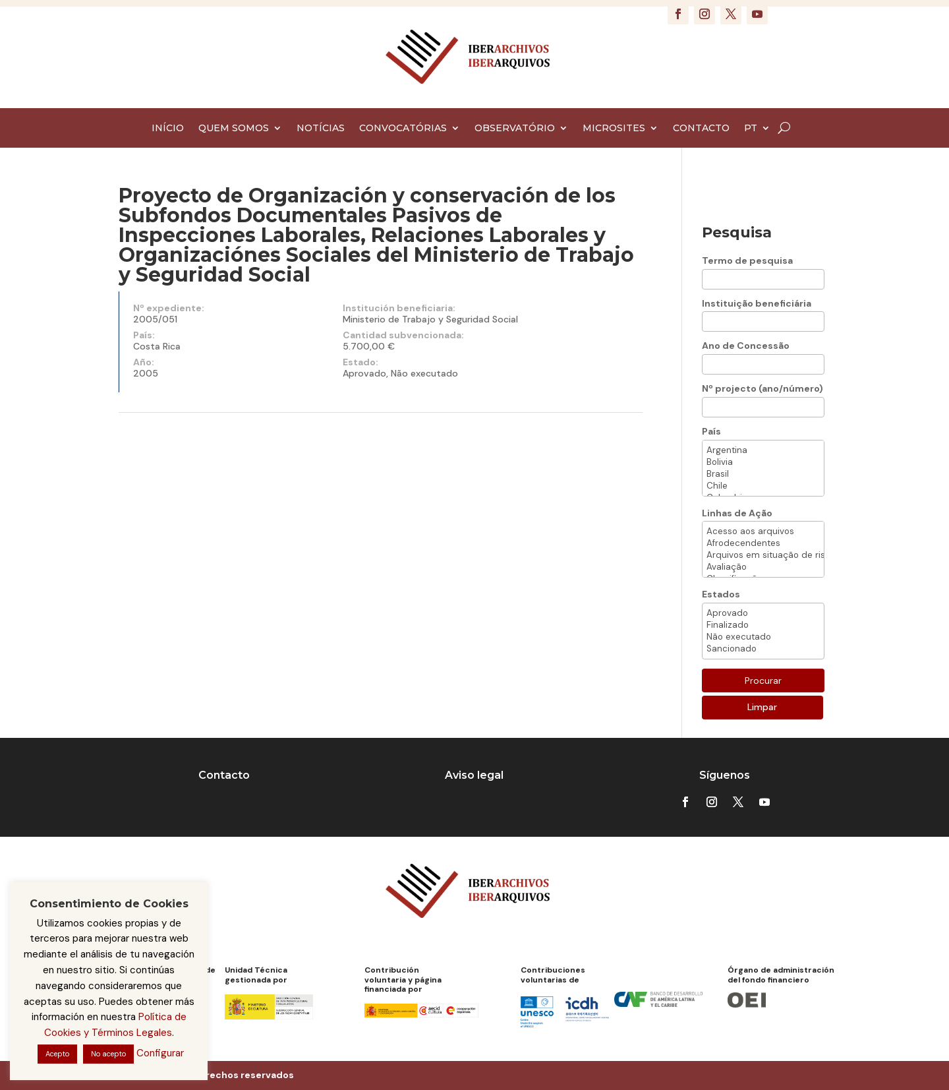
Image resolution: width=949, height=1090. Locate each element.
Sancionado (763, 649)
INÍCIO (168, 128)
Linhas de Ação (737, 513)
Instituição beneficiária (756, 303)
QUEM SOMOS (233, 128)
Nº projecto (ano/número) (762, 388)
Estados (721, 594)
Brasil (763, 474)
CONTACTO (701, 128)
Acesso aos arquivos (763, 531)
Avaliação (763, 567)
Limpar (762, 707)
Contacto (224, 775)
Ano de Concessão (746, 345)
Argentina (763, 450)
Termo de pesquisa (747, 260)
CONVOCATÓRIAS (403, 128)
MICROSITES (614, 128)
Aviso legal (474, 775)
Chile (763, 486)
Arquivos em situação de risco (763, 555)
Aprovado (763, 613)
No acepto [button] (108, 1053)
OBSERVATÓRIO (514, 128)
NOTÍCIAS (321, 128)
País (711, 431)
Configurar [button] (160, 1053)
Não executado (763, 637)
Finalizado (763, 625)
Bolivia (763, 462)
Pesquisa (737, 232)
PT (750, 128)
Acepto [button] (57, 1053)
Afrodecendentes (763, 543)
